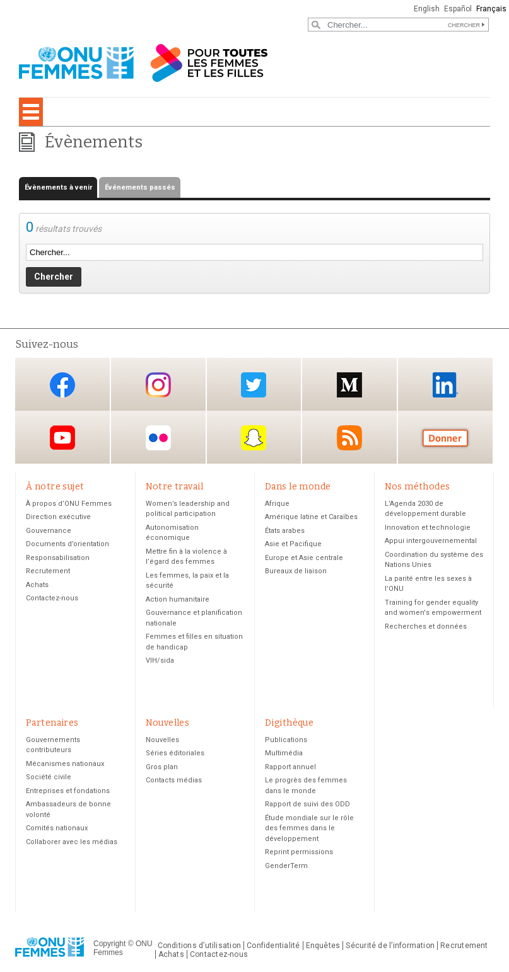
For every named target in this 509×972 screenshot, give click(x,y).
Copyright (109, 943)
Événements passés (140, 187)
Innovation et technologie (428, 527)
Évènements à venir (58, 187)
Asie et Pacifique (293, 544)
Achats (37, 585)
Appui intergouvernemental (431, 541)
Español (458, 8)
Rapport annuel (290, 767)
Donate (445, 438)
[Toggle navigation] (31, 112)
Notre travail (174, 486)
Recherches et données (426, 626)
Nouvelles (168, 723)
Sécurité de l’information (390, 945)
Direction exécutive (58, 517)
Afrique (277, 504)
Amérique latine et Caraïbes (311, 517)
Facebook (62, 385)
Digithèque (289, 723)
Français (491, 8)
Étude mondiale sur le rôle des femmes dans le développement (309, 828)
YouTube (62, 438)
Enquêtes (323, 945)
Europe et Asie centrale (304, 558)
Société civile (48, 777)
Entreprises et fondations (68, 791)
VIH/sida (160, 660)
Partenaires (52, 723)
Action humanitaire (177, 599)
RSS (349, 438)
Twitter (253, 385)
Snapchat (253, 438)
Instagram (158, 385)
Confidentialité (273, 945)
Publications (286, 740)
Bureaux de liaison (296, 571)
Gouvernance (48, 531)
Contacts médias (174, 780)
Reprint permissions (299, 852)
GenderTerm (286, 866)
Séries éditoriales (175, 753)
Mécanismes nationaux (65, 764)
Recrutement (48, 571)
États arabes (285, 531)
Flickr (158, 438)
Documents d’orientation (67, 544)
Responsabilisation (58, 558)
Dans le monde (298, 486)
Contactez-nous (52, 598)
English (427, 8)
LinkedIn (445, 385)
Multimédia (284, 753)
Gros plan (162, 767)
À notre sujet (55, 486)
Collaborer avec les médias (71, 842)
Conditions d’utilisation (200, 945)
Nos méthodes (417, 486)
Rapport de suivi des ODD (307, 804)
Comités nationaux (57, 828)
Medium (349, 385)
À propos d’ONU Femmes (69, 504)
